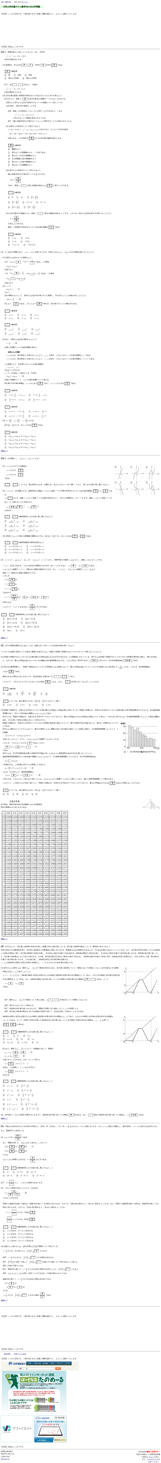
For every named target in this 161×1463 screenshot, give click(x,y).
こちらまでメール (153, 1459)
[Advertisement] (65, 30)
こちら (150, 1457)
